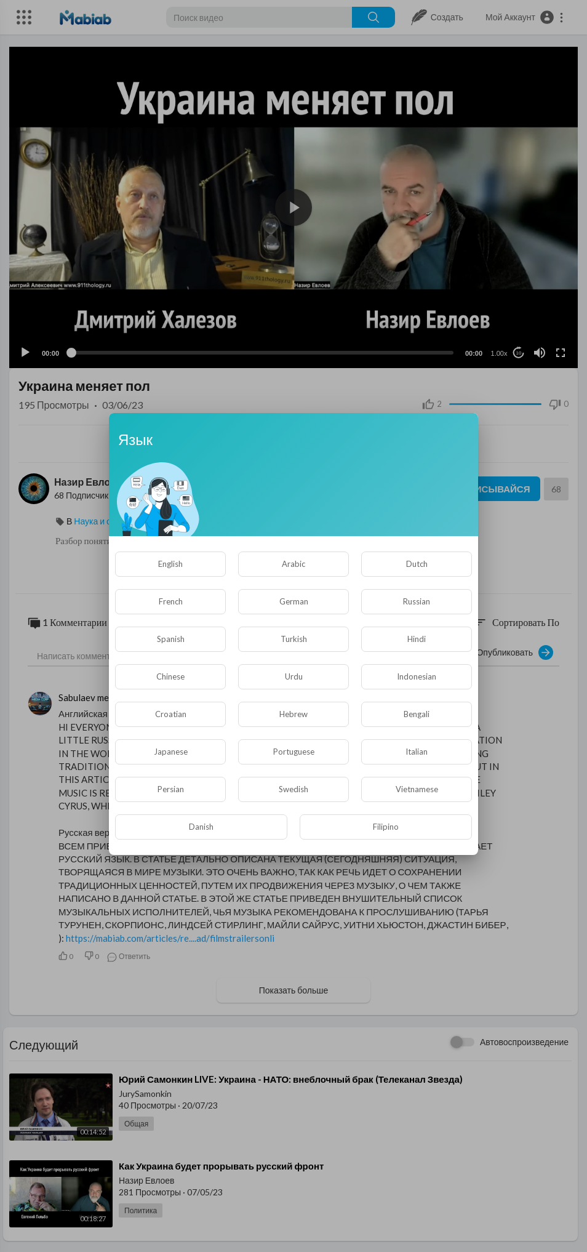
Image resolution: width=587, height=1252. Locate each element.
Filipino (386, 827)
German (293, 601)
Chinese (170, 676)
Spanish (171, 639)
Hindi (416, 639)
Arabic (293, 564)
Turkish (294, 639)
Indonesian (416, 676)
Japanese (171, 751)
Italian (416, 751)
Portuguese (293, 751)
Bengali (416, 714)
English (170, 564)
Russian (416, 601)
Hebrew (293, 714)
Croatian (170, 714)
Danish (201, 827)
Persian (171, 789)
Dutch (417, 564)
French (171, 601)
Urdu (294, 676)
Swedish (293, 789)
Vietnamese (417, 789)
